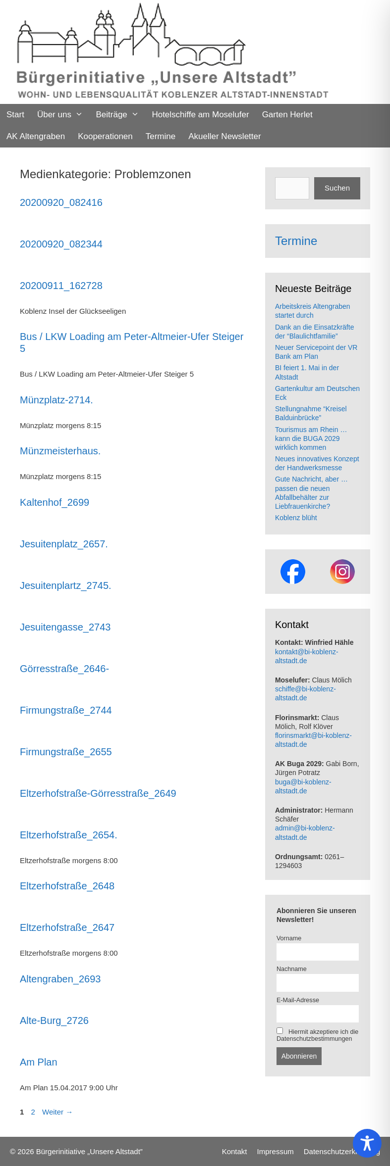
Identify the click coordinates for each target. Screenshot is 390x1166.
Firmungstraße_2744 (66, 710)
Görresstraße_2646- (64, 668)
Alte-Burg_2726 (54, 1020)
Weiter (57, 1112)
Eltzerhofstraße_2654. (68, 834)
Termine (160, 136)
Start (15, 114)
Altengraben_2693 (60, 978)
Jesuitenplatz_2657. (64, 543)
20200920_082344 (61, 244)
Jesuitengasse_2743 (65, 627)
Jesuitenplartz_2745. (65, 585)
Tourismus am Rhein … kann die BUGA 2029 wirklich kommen (311, 438)
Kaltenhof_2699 (54, 502)
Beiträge (120, 115)
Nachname (292, 969)
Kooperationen (105, 136)
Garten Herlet (287, 114)
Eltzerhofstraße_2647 (67, 927)
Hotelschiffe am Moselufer (200, 114)
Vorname (289, 938)
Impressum (275, 1151)
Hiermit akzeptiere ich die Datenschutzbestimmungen (317, 1034)
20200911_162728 (61, 285)
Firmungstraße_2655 (66, 751)
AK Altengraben (35, 136)
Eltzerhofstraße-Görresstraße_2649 (98, 793)
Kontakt (234, 1151)
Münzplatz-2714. (56, 399)
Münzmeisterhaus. (60, 450)
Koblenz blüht (296, 518)
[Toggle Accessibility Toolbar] (367, 1143)
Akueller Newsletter (224, 136)
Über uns (63, 115)
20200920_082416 (61, 202)
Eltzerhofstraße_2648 (67, 885)
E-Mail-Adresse (298, 1000)
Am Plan (38, 1062)
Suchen (337, 188)
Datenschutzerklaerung (342, 1151)
